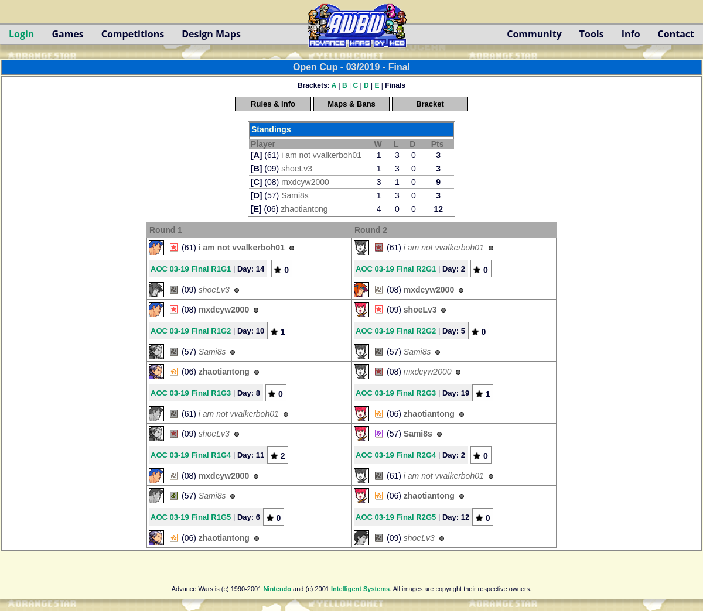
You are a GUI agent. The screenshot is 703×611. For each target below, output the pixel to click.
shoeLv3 (296, 168)
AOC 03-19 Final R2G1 (396, 269)
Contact (676, 34)
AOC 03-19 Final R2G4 (396, 455)
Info (631, 34)
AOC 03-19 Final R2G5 (396, 517)
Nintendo (277, 588)
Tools (591, 34)
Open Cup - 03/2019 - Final (351, 67)
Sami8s (295, 195)
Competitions (132, 34)
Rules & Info (273, 103)
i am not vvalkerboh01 (321, 155)
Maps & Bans (351, 103)
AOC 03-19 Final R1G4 (191, 455)
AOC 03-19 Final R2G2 (396, 331)
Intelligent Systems (360, 588)
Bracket (430, 103)
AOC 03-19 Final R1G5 (191, 517)
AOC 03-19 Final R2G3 (396, 393)
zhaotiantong (304, 209)
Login (21, 34)
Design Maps (211, 34)
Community (534, 34)
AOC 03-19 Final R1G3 (191, 393)
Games (67, 34)
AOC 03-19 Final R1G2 (191, 331)
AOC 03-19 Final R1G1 (191, 269)
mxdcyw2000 (305, 182)
